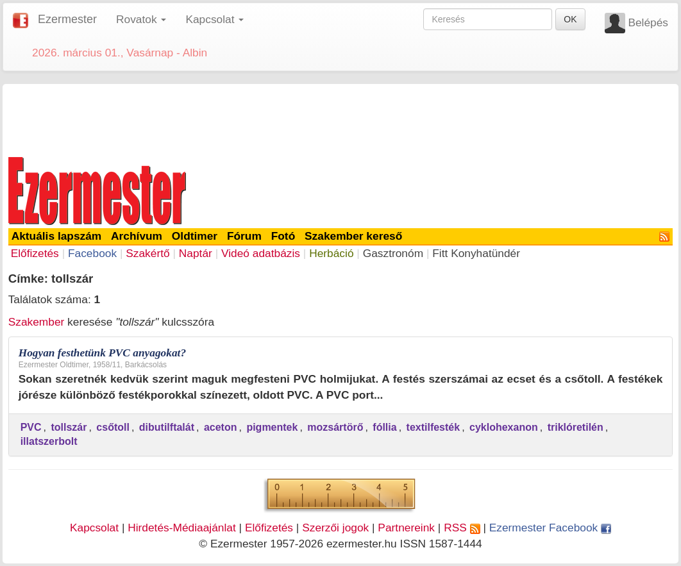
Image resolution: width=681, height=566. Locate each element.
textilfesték (433, 427)
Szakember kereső (353, 235)
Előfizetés (35, 253)
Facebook (92, 253)
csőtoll (113, 427)
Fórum (244, 235)
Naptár (195, 253)
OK (570, 19)
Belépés (648, 22)
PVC (31, 427)
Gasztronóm (393, 253)
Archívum (136, 235)
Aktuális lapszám (57, 235)
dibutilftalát (166, 427)
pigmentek (272, 427)
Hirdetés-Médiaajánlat (182, 527)
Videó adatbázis (260, 253)
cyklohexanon (503, 427)
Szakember (36, 321)
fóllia (384, 427)
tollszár (69, 427)
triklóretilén (575, 427)
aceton (220, 427)
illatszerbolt (49, 441)
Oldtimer (194, 235)
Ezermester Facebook (550, 527)
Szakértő (147, 253)
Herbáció (331, 253)
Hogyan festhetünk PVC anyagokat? (102, 353)
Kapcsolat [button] (214, 19)
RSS (462, 527)
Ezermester (67, 19)
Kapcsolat (94, 527)
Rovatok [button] (141, 19)
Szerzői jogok (335, 527)
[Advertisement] (340, 118)
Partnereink (406, 527)
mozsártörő (335, 427)
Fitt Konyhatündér (476, 253)
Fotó (283, 235)
